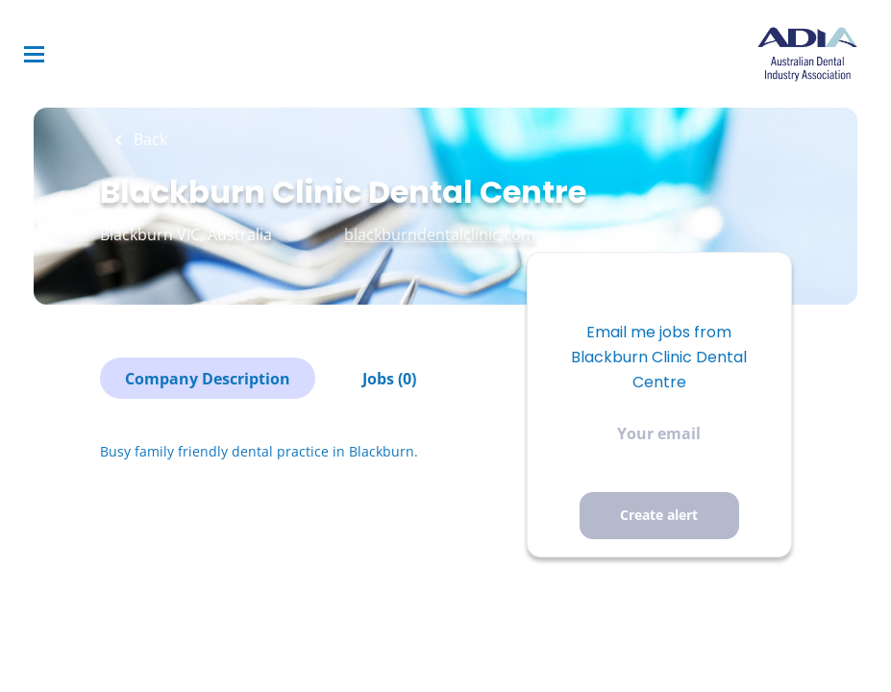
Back (148, 139)
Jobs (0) (389, 378)
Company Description (207, 378)
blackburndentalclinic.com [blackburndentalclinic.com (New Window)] (439, 234)
